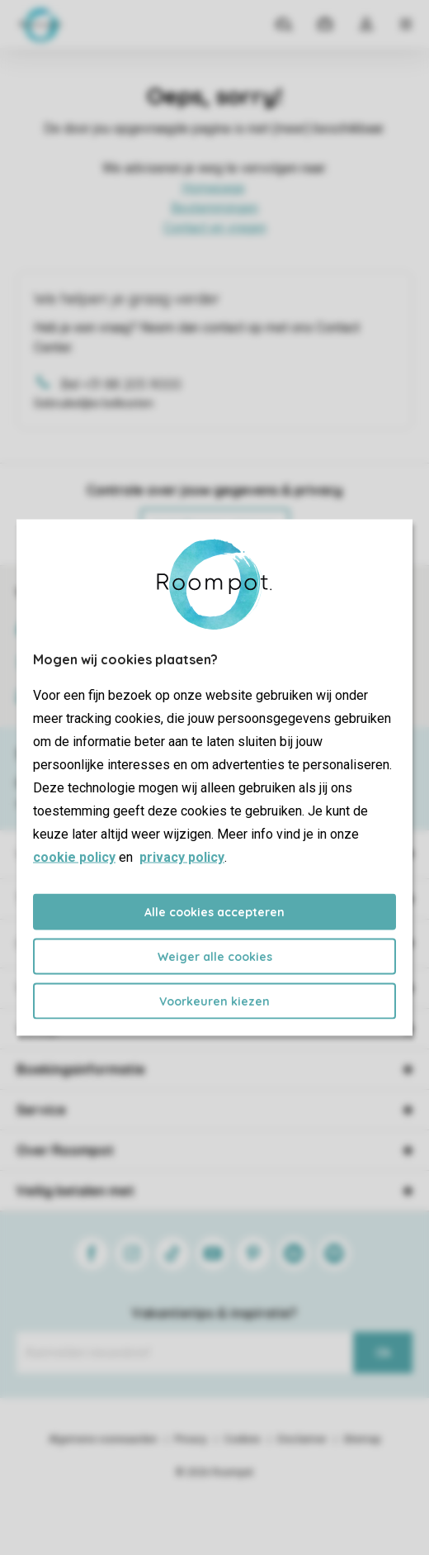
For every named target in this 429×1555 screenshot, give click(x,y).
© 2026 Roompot (214, 1472)
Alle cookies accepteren (214, 912)
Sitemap (361, 1439)
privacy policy (181, 857)
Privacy (190, 1439)
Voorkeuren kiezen (214, 1001)
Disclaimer (302, 1439)
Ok (383, 1352)
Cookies (242, 1439)
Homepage (213, 188)
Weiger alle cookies (215, 956)
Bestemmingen (214, 208)
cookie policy (74, 857)
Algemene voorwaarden (103, 1439)
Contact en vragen (214, 227)
